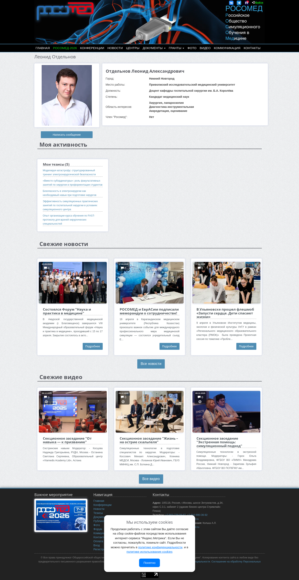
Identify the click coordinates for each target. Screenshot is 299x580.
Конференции (92, 48)
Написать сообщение (67, 134)
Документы (154, 48)
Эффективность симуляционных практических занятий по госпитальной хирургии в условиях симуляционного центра (70, 205)
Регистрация (101, 549)
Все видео (151, 479)
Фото (191, 48)
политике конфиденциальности (160, 547)
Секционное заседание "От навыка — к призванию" (67, 440)
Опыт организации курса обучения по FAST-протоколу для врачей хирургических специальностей (69, 219)
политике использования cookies (149, 551)
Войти (259, 2)
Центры (132, 48)
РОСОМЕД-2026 (65, 48)
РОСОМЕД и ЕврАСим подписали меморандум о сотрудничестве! (149, 311)
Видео (205, 48)
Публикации (101, 521)
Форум (97, 529)
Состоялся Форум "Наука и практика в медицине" (67, 311)
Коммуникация (227, 48)
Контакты (252, 48)
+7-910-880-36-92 (197, 515)
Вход (96, 545)
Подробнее (92, 346)
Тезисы (98, 513)
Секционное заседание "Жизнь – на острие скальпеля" (149, 440)
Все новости (151, 364)
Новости (115, 48)
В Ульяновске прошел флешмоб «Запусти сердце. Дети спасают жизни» (225, 313)
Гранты (176, 48)
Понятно (149, 562)
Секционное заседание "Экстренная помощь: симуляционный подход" (219, 442)
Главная (43, 48)
